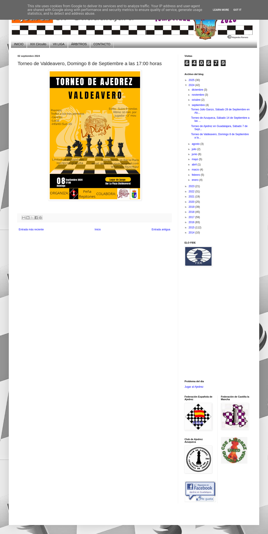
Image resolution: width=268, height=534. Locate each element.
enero (195, 179)
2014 (192, 232)
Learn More (221, 9)
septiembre (199, 105)
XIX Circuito (38, 44)
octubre (196, 99)
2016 (192, 222)
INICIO (19, 44)
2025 (192, 80)
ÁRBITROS (79, 44)
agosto (196, 143)
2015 (192, 227)
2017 (192, 217)
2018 (192, 211)
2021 (192, 196)
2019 (192, 206)
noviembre (198, 94)
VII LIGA (59, 44)
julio (194, 149)
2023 (192, 186)
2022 (192, 191)
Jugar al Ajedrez (194, 386)
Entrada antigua (161, 229)
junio (195, 154)
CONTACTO (101, 44)
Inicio (98, 229)
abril (194, 164)
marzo (196, 169)
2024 (192, 85)
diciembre (198, 89)
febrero (196, 174)
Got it (237, 9)
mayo (195, 159)
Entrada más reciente (31, 229)
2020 (192, 201)
